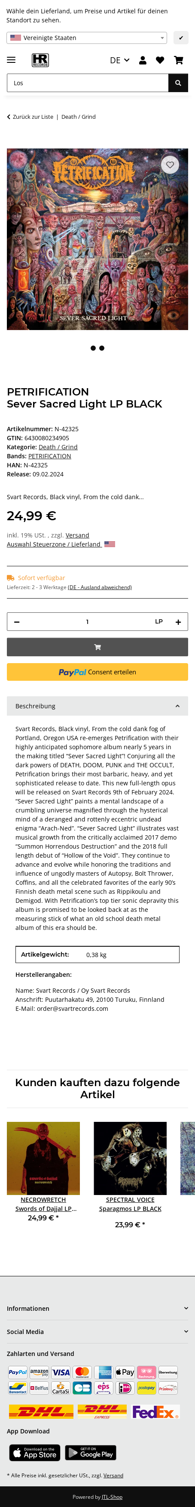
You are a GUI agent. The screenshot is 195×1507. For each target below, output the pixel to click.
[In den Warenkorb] (14, 143)
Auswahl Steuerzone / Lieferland (61, 544)
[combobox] (86, 38)
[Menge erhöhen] (178, 621)
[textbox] (87, 37)
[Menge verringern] (16, 621)
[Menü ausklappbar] (11, 56)
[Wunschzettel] (160, 60)
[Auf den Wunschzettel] (170, 164)
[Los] (88, 83)
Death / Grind (58, 447)
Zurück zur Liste (33, 116)
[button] (142, 60)
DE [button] (115, 60)
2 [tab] (101, 348)
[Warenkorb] (178, 60)
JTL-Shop (112, 1497)
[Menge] (87, 621)
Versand (77, 535)
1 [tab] (93, 348)
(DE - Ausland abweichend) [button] (100, 587)
